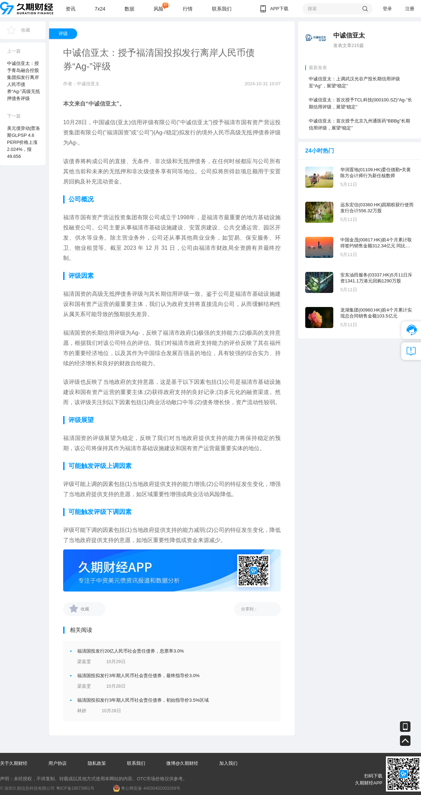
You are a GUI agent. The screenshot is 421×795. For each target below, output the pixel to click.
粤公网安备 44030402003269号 (150, 788)
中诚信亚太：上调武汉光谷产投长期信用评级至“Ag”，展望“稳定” (354, 82)
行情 (188, 9)
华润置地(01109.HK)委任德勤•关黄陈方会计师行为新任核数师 (375, 172)
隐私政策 (97, 763)
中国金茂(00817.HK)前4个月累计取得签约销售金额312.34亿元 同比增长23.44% (376, 243)
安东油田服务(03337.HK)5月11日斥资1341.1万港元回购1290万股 (376, 277)
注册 (409, 8)
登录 (387, 8)
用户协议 (57, 763)
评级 (63, 33)
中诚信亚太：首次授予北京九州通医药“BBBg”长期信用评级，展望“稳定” (359, 124)
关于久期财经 (13, 763)
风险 (158, 9)
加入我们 (228, 763)
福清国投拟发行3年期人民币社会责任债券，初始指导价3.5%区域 (143, 700)
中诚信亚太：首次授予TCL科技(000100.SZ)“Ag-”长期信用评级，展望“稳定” (360, 103)
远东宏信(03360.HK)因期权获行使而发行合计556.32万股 (377, 207)
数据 (129, 9)
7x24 (100, 9)
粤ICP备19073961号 (75, 788)
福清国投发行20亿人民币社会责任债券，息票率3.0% (130, 651)
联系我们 (222, 9)
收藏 (25, 30)
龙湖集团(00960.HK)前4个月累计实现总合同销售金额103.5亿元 (376, 313)
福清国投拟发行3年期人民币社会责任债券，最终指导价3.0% (138, 675)
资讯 (70, 9)
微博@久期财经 (182, 763)
